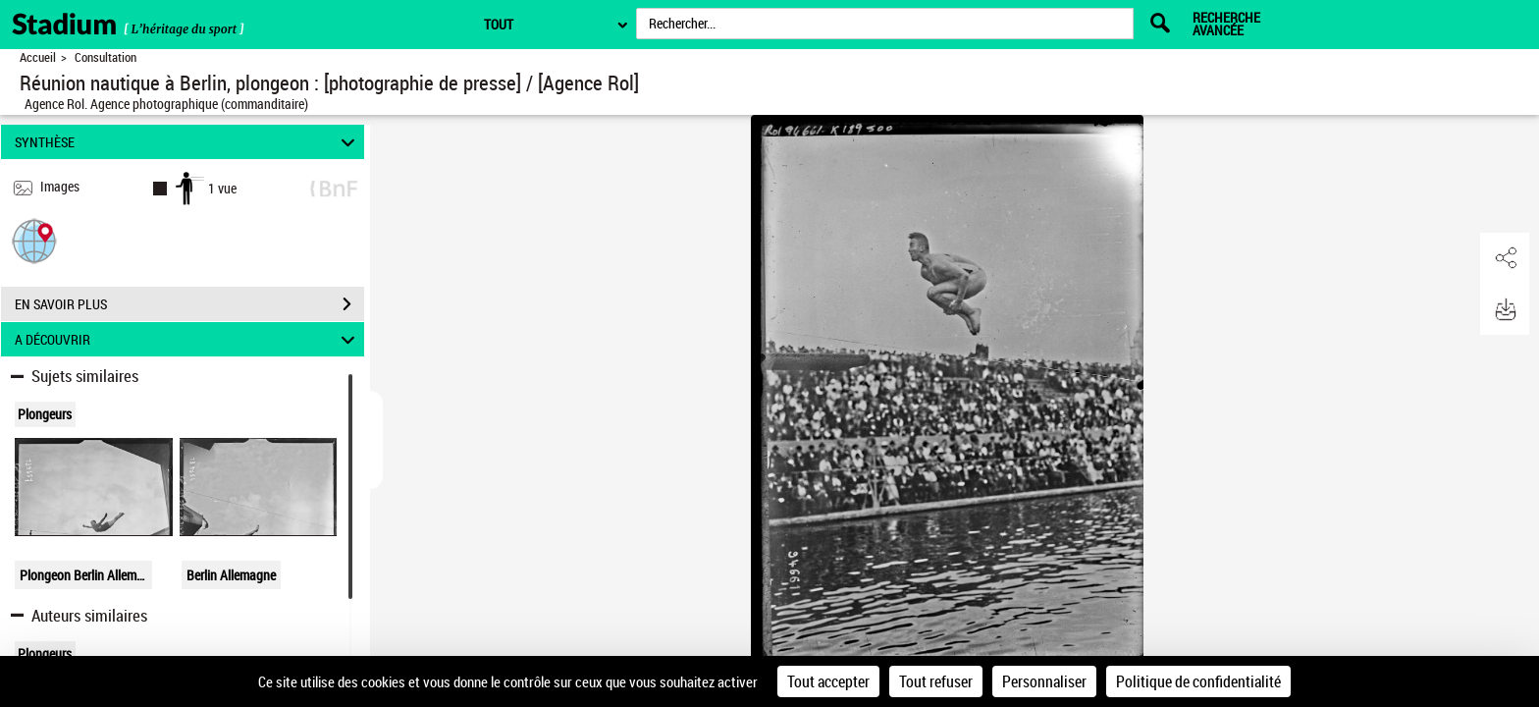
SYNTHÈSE (188, 142)
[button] (34, 240)
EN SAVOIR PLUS (189, 304)
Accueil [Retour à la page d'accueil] (38, 57)
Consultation (105, 57)
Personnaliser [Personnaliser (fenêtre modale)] (1044, 681)
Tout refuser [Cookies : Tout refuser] (936, 681)
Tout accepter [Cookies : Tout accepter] (828, 681)
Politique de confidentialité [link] (1198, 681)
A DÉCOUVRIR (188, 339)
